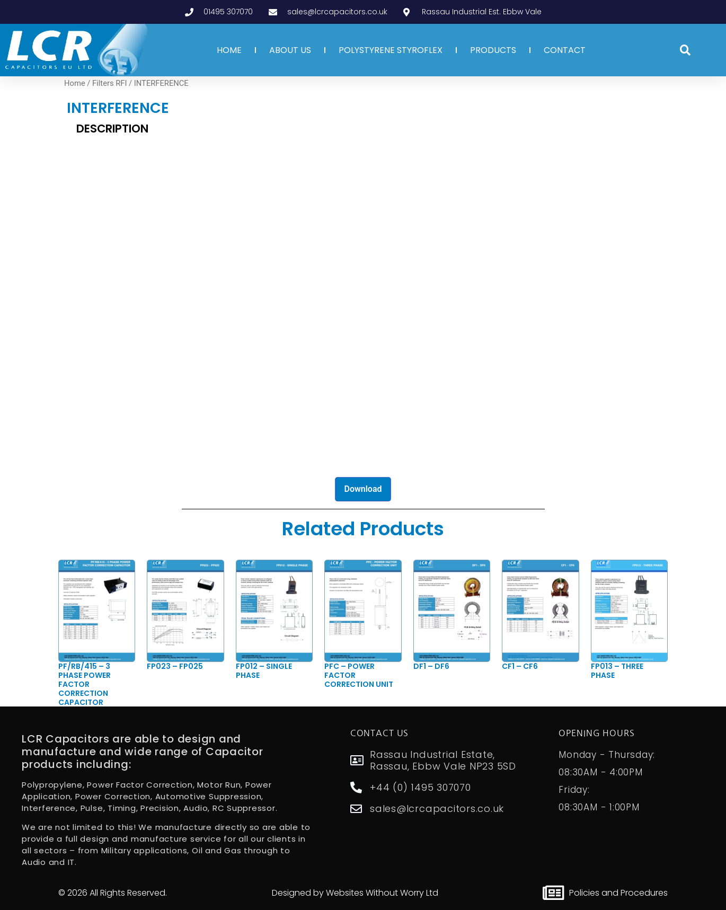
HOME (229, 50)
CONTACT (565, 50)
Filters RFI (109, 83)
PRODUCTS (493, 50)
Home (74, 83)
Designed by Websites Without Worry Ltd (355, 893)
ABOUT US (290, 50)
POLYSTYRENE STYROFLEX (390, 50)
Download (363, 489)
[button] (685, 50)
